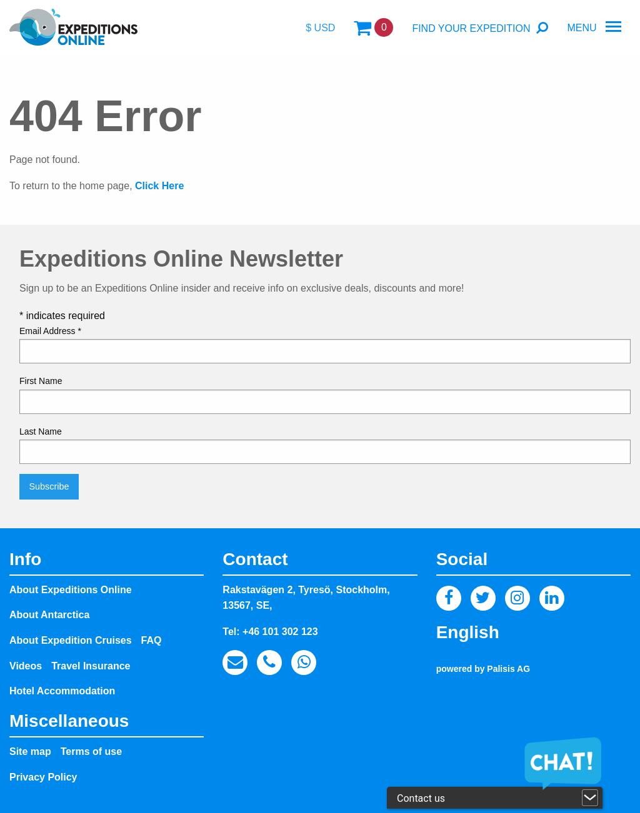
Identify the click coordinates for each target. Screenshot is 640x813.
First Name (40, 381)
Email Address (50, 331)
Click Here (159, 185)
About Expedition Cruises (70, 640)
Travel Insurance (90, 666)
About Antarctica (49, 614)
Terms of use (91, 751)
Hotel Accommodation (62, 691)
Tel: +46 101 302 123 (270, 631)
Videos (25, 666)
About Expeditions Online (70, 589)
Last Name (40, 431)
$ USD (320, 27)
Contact (255, 559)
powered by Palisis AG (483, 669)
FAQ (151, 640)
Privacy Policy (43, 777)
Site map (30, 751)
